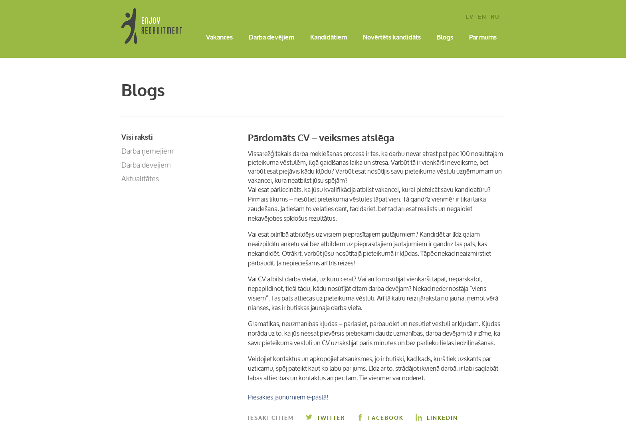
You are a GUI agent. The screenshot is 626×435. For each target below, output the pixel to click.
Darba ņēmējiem (147, 150)
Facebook (380, 418)
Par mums (483, 38)
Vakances (219, 38)
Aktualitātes (140, 178)
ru (495, 17)
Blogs (445, 38)
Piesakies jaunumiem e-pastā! (288, 397)
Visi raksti (137, 137)
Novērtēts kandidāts (392, 38)
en (482, 17)
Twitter (325, 418)
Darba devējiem (271, 38)
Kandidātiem (328, 38)
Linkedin (437, 418)
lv (470, 17)
